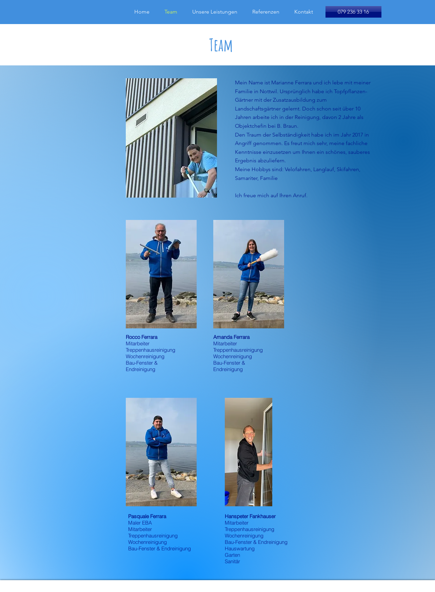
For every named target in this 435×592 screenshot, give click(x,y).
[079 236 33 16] (353, 12)
